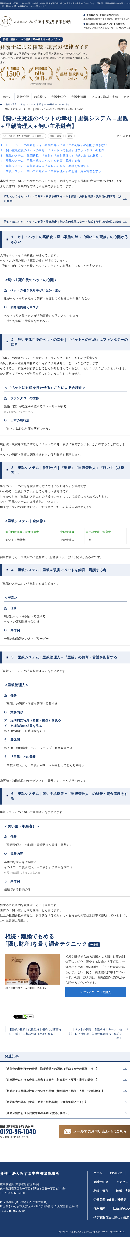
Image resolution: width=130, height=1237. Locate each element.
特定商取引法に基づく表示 (111, 1217)
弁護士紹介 (58, 96)
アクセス (122, 1182)
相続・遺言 (11, 104)
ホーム (7, 96)
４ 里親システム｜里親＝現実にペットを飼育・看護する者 (40, 160)
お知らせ (116, 1172)
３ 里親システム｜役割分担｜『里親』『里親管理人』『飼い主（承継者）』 (52, 155)
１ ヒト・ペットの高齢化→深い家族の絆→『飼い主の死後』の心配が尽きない (53, 145)
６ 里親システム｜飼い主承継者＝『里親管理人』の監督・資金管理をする (50, 171)
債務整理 (99, 1208)
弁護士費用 (78, 96)
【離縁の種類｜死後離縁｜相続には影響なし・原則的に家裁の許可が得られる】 (35, 1031)
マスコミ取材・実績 (104, 96)
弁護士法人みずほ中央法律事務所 (29, 1173)
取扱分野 (23, 96)
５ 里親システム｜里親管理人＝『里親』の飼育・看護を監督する (44, 166)
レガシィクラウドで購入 (95, 992)
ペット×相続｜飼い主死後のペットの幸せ (49, 104)
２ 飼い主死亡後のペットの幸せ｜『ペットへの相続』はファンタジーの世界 (52, 150)
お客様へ (40, 96)
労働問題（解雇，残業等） (111, 1199)
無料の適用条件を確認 (42, 84)
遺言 (23, 104)
